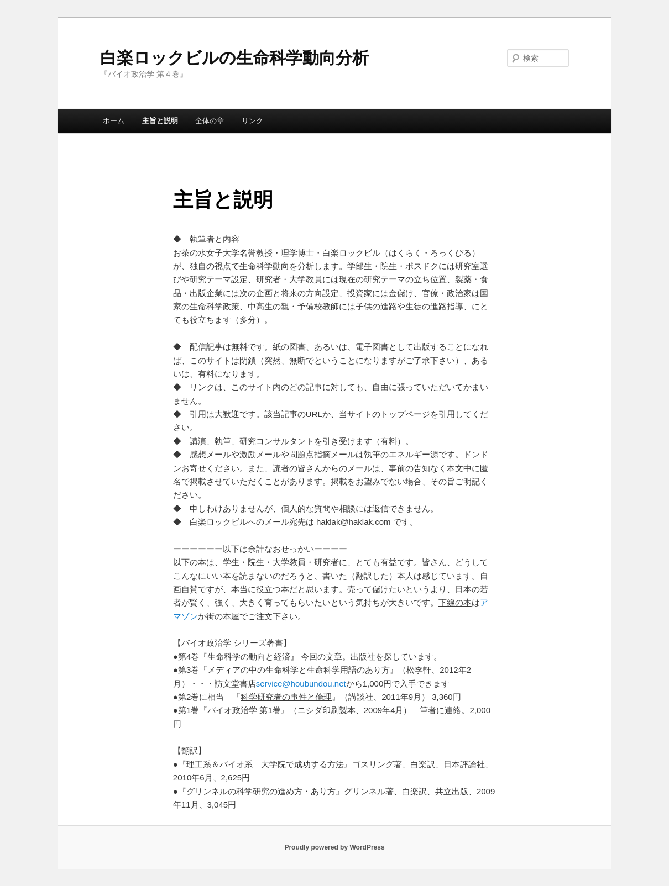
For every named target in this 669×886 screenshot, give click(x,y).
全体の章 (209, 121)
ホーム (113, 121)
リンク (252, 121)
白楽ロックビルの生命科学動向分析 (234, 58)
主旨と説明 (160, 121)
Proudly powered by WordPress (334, 847)
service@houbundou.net (301, 683)
